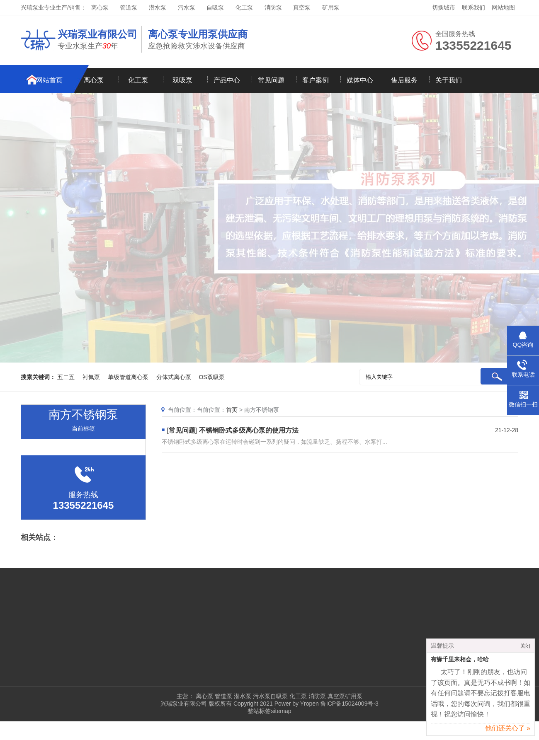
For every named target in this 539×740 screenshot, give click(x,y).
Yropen (309, 703)
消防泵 (273, 7)
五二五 (66, 377)
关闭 (525, 648)
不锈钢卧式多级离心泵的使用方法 (249, 430)
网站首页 (49, 80)
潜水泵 (157, 7)
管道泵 (128, 7)
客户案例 (315, 80)
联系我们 (473, 7)
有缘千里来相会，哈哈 (460, 662)
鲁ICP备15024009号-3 (349, 703)
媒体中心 (360, 80)
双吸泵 (182, 80)
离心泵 (100, 7)
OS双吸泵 (211, 377)
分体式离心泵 (173, 377)
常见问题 (271, 80)
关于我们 (448, 80)
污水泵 (186, 7)
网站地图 (503, 7)
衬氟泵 (91, 377)
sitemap (281, 711)
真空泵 (302, 7)
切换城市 (443, 7)
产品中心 (227, 80)
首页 (232, 409)
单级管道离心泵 (128, 377)
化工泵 (244, 7)
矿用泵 (331, 7)
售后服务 (404, 80)
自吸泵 (215, 7)
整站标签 (259, 711)
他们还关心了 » (507, 730)
